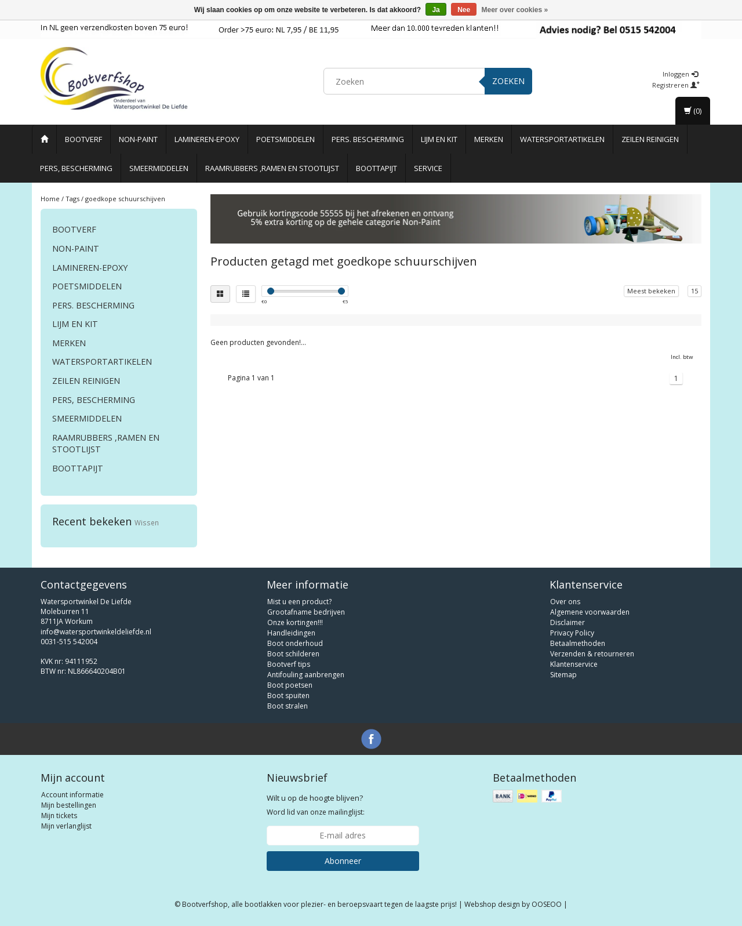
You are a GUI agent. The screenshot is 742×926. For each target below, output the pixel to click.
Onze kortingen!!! (295, 622)
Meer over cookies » (515, 10)
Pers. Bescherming (368, 139)
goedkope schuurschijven (125, 198)
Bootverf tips (288, 664)
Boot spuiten (288, 695)
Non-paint (138, 139)
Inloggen (680, 74)
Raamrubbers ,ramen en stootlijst (272, 168)
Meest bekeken (651, 290)
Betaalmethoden (577, 643)
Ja (435, 10)
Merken (488, 139)
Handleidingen (291, 633)
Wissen (146, 522)
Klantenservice (574, 664)
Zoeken (508, 80)
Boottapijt (376, 168)
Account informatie (72, 795)
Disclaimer (567, 622)
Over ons (565, 602)
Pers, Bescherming (76, 168)
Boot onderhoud (295, 643)
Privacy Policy (572, 633)
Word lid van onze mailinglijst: (316, 805)
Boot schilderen (293, 654)
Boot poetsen (289, 685)
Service (428, 168)
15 (694, 290)
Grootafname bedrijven (306, 612)
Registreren (676, 85)
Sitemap (563, 675)
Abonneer (343, 860)
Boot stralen (287, 706)
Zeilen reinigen (650, 139)
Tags (72, 198)
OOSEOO (547, 904)
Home (50, 198)
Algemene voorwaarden (590, 612)
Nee (463, 10)
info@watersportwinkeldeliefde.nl (96, 632)
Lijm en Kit (439, 139)
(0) (692, 111)
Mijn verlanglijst (66, 826)
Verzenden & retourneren (592, 654)
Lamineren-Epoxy (206, 139)
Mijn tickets (59, 815)
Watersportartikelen (562, 139)
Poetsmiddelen (285, 139)
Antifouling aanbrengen (305, 675)
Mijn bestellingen (68, 805)
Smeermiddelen (158, 168)
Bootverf (83, 139)
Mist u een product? (299, 602)
